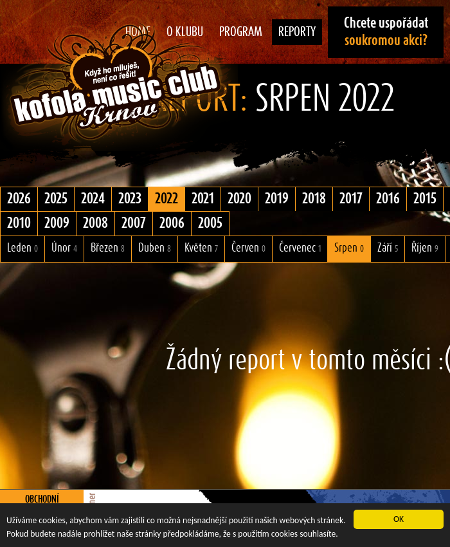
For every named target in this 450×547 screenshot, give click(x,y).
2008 (95, 223)
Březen (108, 248)
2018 (314, 198)
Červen (248, 248)
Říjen (424, 248)
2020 (239, 198)
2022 (166, 198)
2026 (19, 198)
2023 (129, 198)
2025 (56, 198)
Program (240, 32)
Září (387, 248)
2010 (19, 223)
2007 (134, 223)
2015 (425, 198)
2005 (210, 223)
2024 (93, 198)
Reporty (297, 32)
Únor (64, 248)
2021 (203, 198)
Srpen (349, 248)
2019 (277, 198)
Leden (22, 248)
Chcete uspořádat (386, 32)
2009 (56, 223)
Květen (201, 248)
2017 (351, 198)
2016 (388, 198)
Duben (154, 248)
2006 (171, 223)
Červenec (300, 248)
